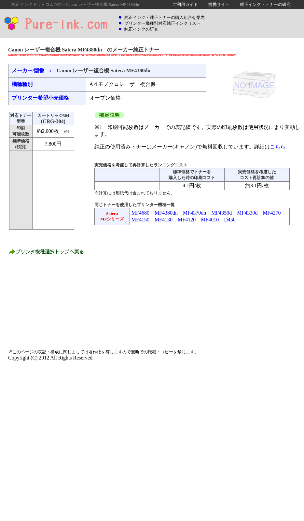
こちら (277, 146)
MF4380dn (166, 213)
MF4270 (272, 213)
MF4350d (221, 213)
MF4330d (247, 213)
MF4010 (210, 219)
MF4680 (140, 213)
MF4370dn (194, 213)
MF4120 (187, 219)
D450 (230, 219)
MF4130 (164, 219)
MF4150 (140, 219)
